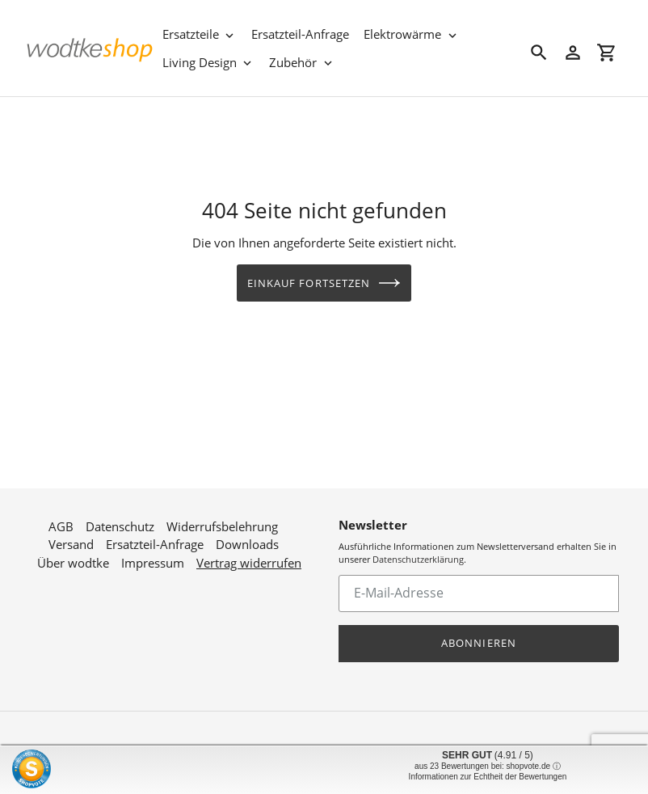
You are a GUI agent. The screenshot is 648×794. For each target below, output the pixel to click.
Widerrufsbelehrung (222, 519)
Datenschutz (120, 519)
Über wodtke (73, 555)
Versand (71, 538)
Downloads (247, 538)
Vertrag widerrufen (248, 555)
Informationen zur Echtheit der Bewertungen (488, 776)
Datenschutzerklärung (418, 553)
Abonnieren (478, 635)
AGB (61, 519)
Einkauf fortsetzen (324, 283)
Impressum (152, 555)
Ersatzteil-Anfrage (155, 538)
